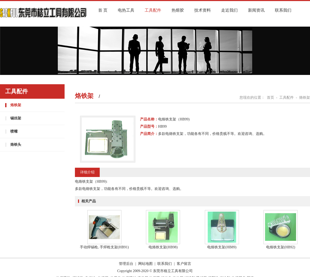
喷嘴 (14, 131)
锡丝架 (15, 118)
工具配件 (153, 10)
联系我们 (283, 10)
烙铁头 (15, 145)
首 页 (102, 10)
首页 (270, 97)
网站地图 (145, 264)
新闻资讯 (256, 10)
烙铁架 (15, 105)
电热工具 (126, 10)
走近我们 (229, 10)
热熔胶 (178, 10)
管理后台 (126, 264)
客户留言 (184, 264)
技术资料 (202, 10)
